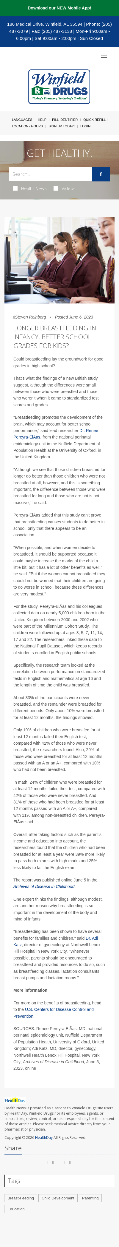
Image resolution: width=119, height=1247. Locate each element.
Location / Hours (27, 126)
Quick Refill (94, 119)
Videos (65, 188)
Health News (30, 188)
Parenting (90, 1198)
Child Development (58, 1198)
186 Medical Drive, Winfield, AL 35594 (44, 24)
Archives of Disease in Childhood (43, 886)
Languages (22, 119)
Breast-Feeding (20, 1198)
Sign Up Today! (61, 126)
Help (42, 119)
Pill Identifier (65, 119)
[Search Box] (50, 174)
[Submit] (101, 174)
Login (85, 126)
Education (16, 1209)
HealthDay (44, 1137)
